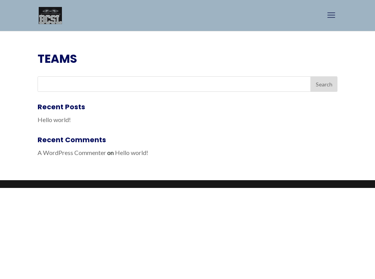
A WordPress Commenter (72, 152)
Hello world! (54, 119)
